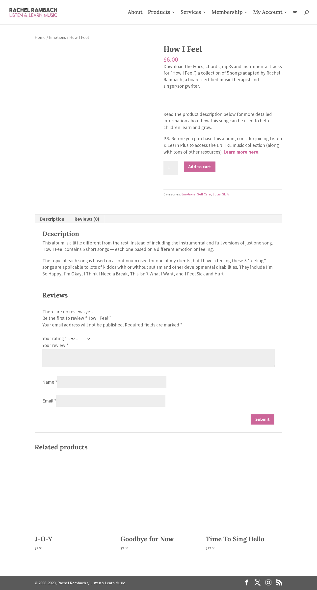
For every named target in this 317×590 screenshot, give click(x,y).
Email (49, 401)
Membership (227, 12)
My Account (267, 12)
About (135, 12)
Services (191, 12)
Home (40, 37)
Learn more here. (242, 152)
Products (159, 12)
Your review (55, 345)
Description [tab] (52, 219)
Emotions (57, 37)
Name (49, 382)
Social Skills (221, 194)
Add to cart (199, 166)
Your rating (54, 338)
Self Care (204, 194)
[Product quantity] (170, 168)
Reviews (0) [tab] (87, 219)
